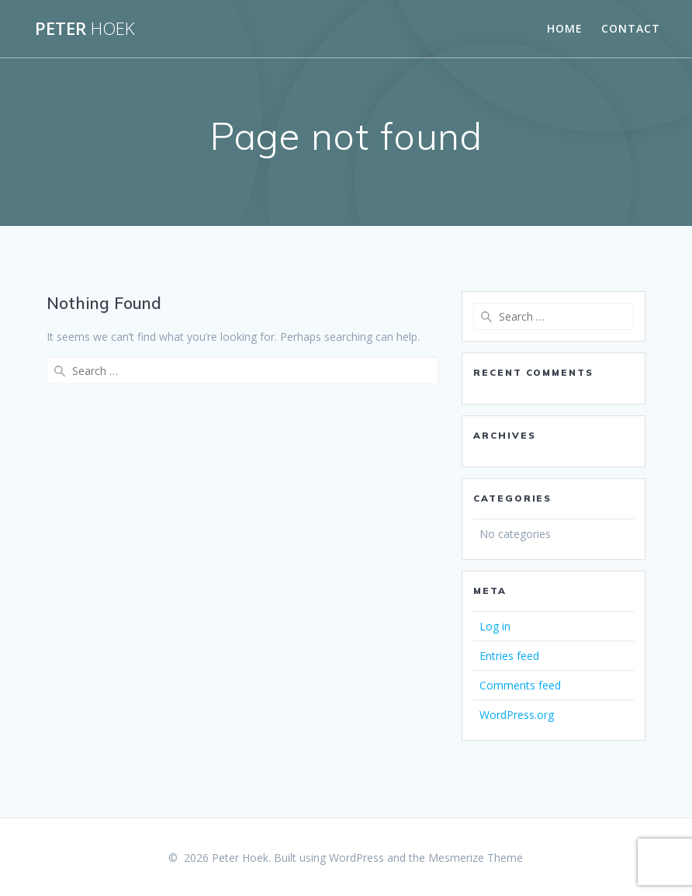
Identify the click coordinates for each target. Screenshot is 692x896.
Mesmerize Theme (475, 857)
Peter (85, 28)
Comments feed (520, 685)
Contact (630, 28)
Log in (494, 626)
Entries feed (509, 655)
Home (565, 28)
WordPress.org (516, 714)
